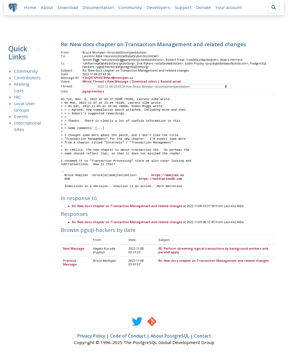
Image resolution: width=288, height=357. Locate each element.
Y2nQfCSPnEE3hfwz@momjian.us (107, 78)
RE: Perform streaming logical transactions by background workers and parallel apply (213, 251)
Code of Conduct (128, 336)
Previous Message (69, 263)
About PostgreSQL (169, 336)
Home (30, 7)
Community (130, 7)
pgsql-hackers (93, 92)
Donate (203, 7)
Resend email (171, 82)
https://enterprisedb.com (160, 179)
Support (183, 7)
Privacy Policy (91, 336)
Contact (202, 336)
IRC (17, 97)
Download (68, 7)
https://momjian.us (167, 176)
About (47, 7)
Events (21, 116)
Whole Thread (93, 82)
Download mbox (144, 82)
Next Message (73, 249)
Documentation (98, 7)
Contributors (27, 78)
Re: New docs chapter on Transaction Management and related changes (127, 207)
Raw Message (117, 82)
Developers (158, 7)
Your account (229, 7)
